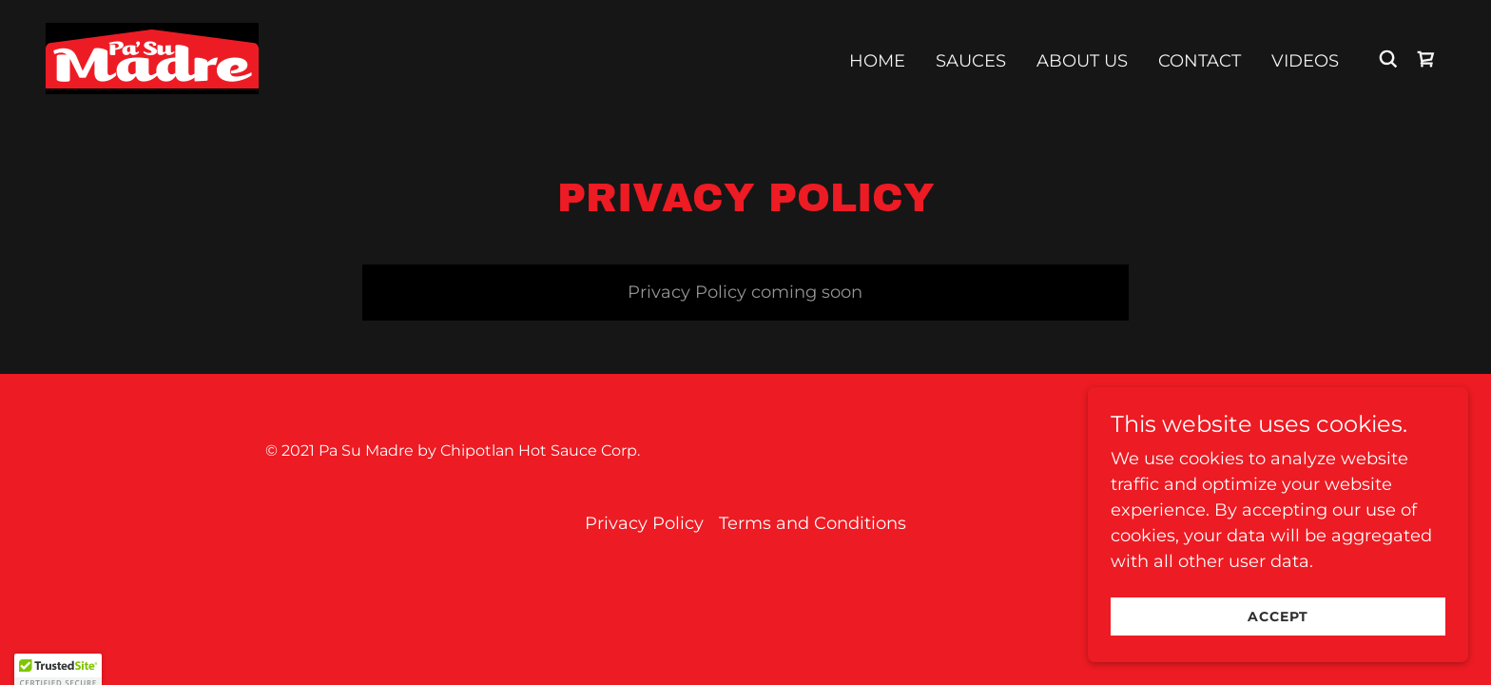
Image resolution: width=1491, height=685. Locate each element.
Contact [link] (1199, 60)
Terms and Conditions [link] (812, 523)
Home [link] (877, 60)
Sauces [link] (971, 60)
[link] (152, 57)
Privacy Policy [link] (644, 523)
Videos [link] (1305, 60)
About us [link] (1082, 60)
